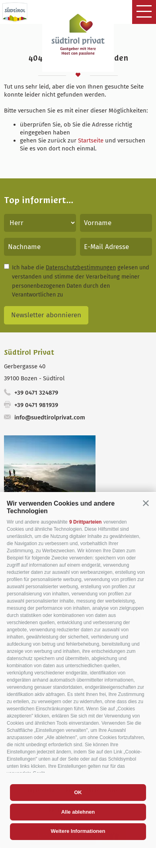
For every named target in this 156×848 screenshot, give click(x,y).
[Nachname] (40, 247)
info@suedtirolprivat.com (49, 417)
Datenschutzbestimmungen (81, 267)
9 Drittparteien (85, 522)
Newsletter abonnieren (46, 315)
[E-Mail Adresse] (116, 247)
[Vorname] (116, 223)
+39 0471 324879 (36, 392)
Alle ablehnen (78, 812)
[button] (145, 503)
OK (78, 792)
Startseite (90, 140)
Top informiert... (38, 200)
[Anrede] (40, 223)
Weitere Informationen (78, 831)
